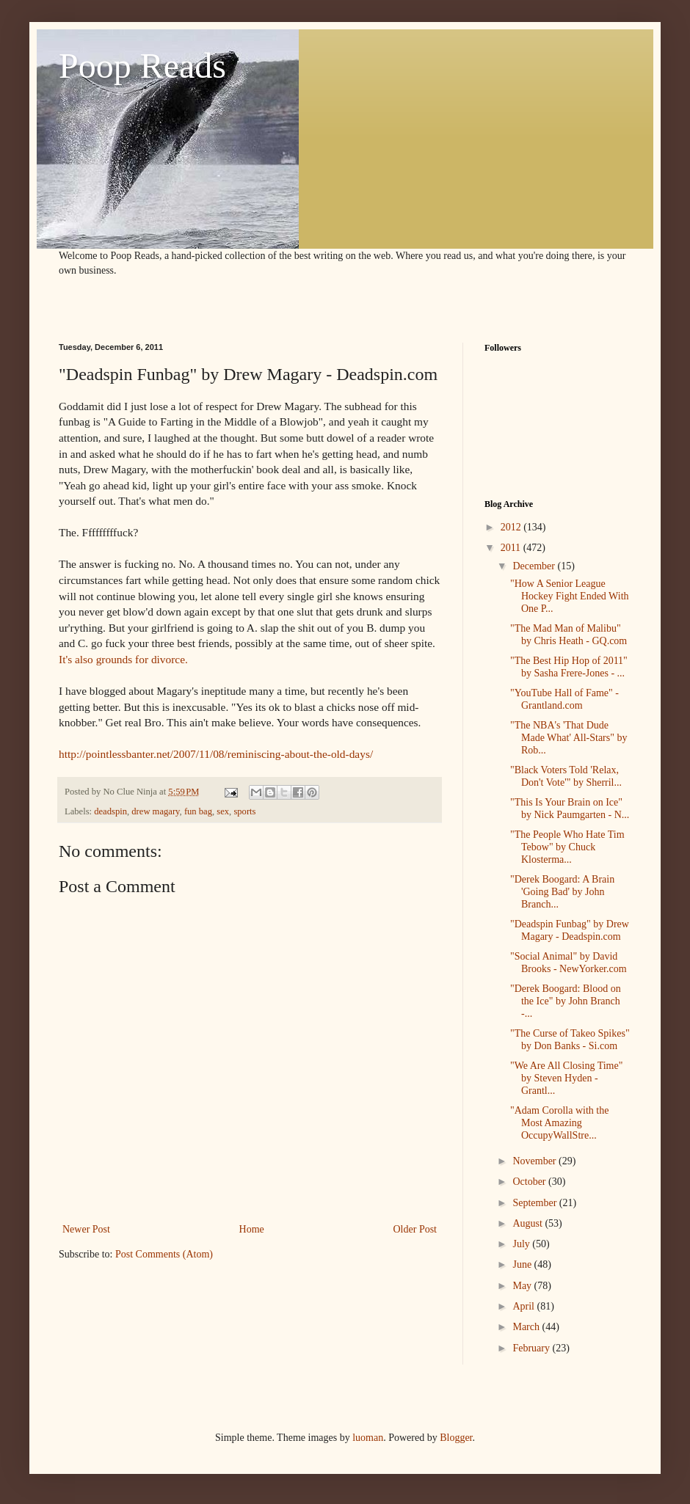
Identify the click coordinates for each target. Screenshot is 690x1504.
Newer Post (86, 1229)
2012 (512, 527)
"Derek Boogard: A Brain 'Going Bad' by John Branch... (562, 892)
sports (244, 811)
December (534, 566)
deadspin (110, 811)
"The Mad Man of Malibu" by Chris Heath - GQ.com (568, 634)
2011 (512, 547)
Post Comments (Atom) (164, 1254)
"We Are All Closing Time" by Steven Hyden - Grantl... (566, 1078)
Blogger (456, 1437)
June (523, 1264)
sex (223, 811)
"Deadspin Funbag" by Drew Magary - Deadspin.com (569, 930)
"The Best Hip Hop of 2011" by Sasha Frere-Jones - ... (569, 667)
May (523, 1285)
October (530, 1181)
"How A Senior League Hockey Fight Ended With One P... (569, 596)
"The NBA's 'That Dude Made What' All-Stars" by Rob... (568, 738)
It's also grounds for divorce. (123, 659)
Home (251, 1229)
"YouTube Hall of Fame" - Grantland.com (564, 699)
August (528, 1223)
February (532, 1348)
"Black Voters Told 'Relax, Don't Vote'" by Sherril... (566, 776)
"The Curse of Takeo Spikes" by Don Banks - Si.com (570, 1039)
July (522, 1243)
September (535, 1202)
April (524, 1306)
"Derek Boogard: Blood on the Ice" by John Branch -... (565, 1001)
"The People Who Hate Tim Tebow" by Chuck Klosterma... (567, 847)
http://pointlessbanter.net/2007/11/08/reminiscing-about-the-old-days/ (216, 754)
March (527, 1326)
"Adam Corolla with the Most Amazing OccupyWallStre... (559, 1123)
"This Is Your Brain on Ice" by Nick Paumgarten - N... (569, 808)
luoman (367, 1437)
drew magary (155, 811)
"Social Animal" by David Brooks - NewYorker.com (568, 962)
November (535, 1161)
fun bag (198, 811)
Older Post (415, 1229)
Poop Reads (142, 65)
